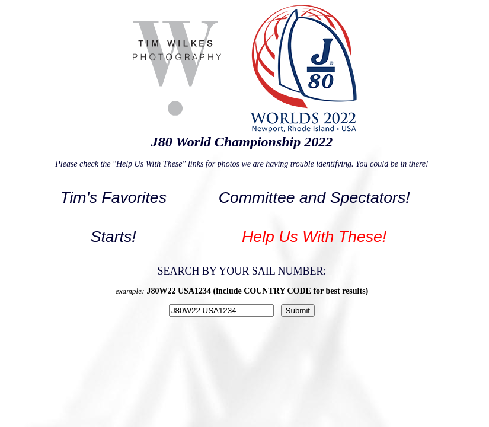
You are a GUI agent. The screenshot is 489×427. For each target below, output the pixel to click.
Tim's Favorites (113, 197)
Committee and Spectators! (314, 197)
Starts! (113, 237)
